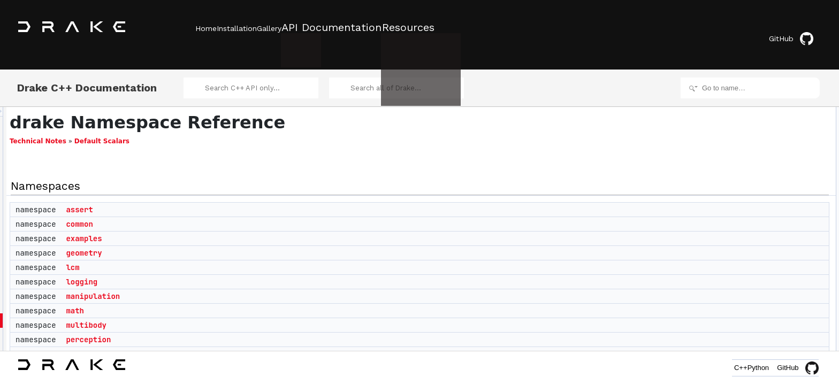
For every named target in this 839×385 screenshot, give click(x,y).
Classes (731, 323)
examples (217, 225)
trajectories (744, 287)
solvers (738, 252)
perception (222, 326)
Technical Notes (171, 128)
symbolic (740, 264)
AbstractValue (748, 334)
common (213, 210)
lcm (206, 254)
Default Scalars (235, 128)
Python (750, 368)
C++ (716, 368)
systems (740, 276)
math (209, 297)
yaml (735, 311)
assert (213, 196)
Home (206, 27)
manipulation (227, 283)
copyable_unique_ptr (758, 346)
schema (739, 240)
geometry (217, 239)
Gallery (301, 27)
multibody (220, 312)
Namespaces (738, 99)
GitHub (798, 28)
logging (215, 268)
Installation (253, 27)
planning (217, 340)
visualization (745, 299)
